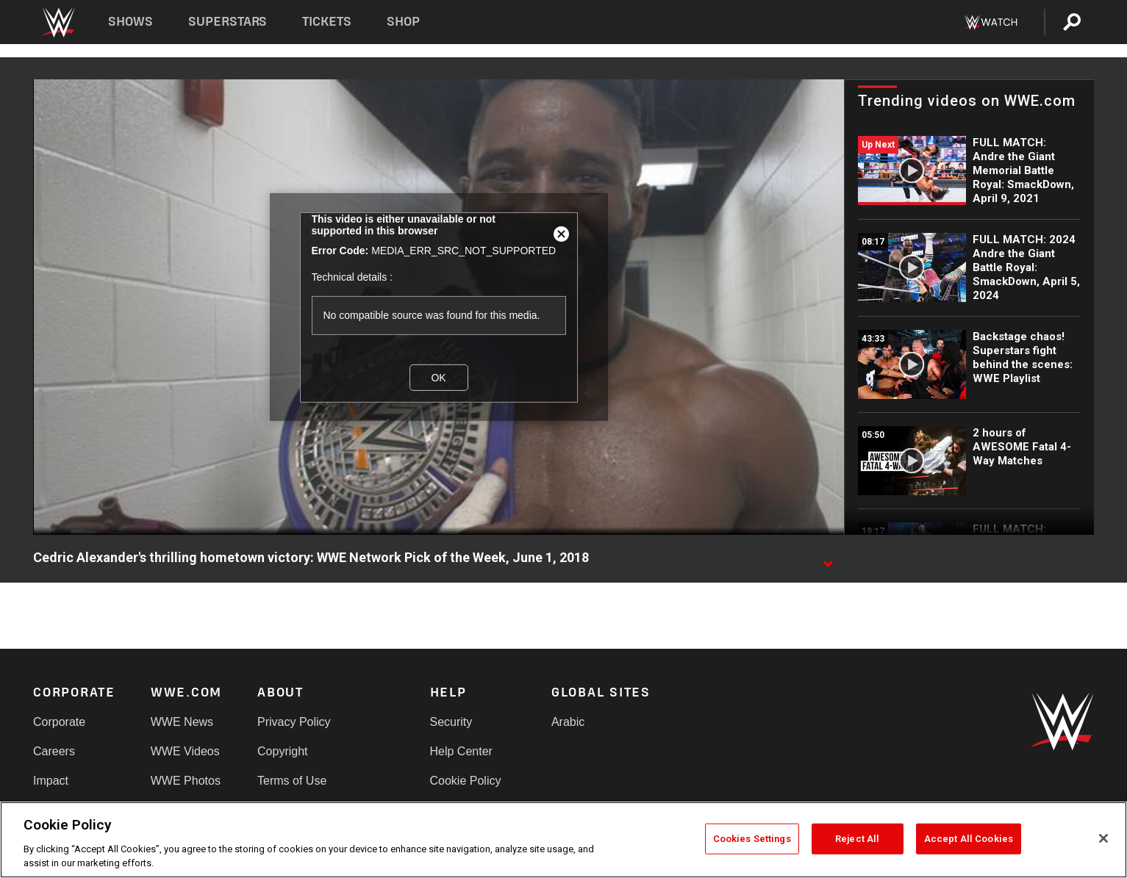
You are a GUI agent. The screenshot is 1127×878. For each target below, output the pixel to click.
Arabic (567, 722)
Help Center (461, 751)
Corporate (59, 722)
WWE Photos (186, 780)
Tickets (326, 22)
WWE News (182, 722)
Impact (50, 780)
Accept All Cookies (968, 838)
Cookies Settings (752, 838)
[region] (563, 840)
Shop (403, 22)
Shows (130, 22)
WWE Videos (185, 751)
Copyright (282, 751)
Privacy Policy (294, 722)
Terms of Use (291, 780)
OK (438, 377)
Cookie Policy (465, 780)
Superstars (228, 22)
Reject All (857, 838)
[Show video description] (828, 558)
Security (451, 722)
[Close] (1103, 838)
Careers (54, 751)
